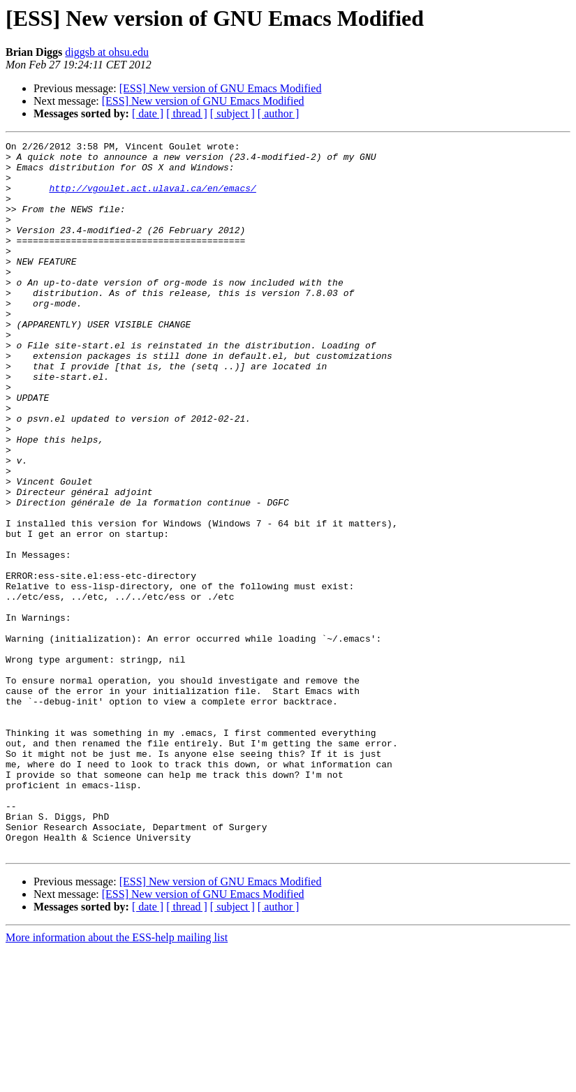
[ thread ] (186, 113)
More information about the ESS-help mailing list (117, 1080)
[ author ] (279, 113)
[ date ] (147, 113)
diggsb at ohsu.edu (107, 52)
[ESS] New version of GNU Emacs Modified (220, 88)
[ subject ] (232, 113)
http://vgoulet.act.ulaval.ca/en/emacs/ (152, 198)
